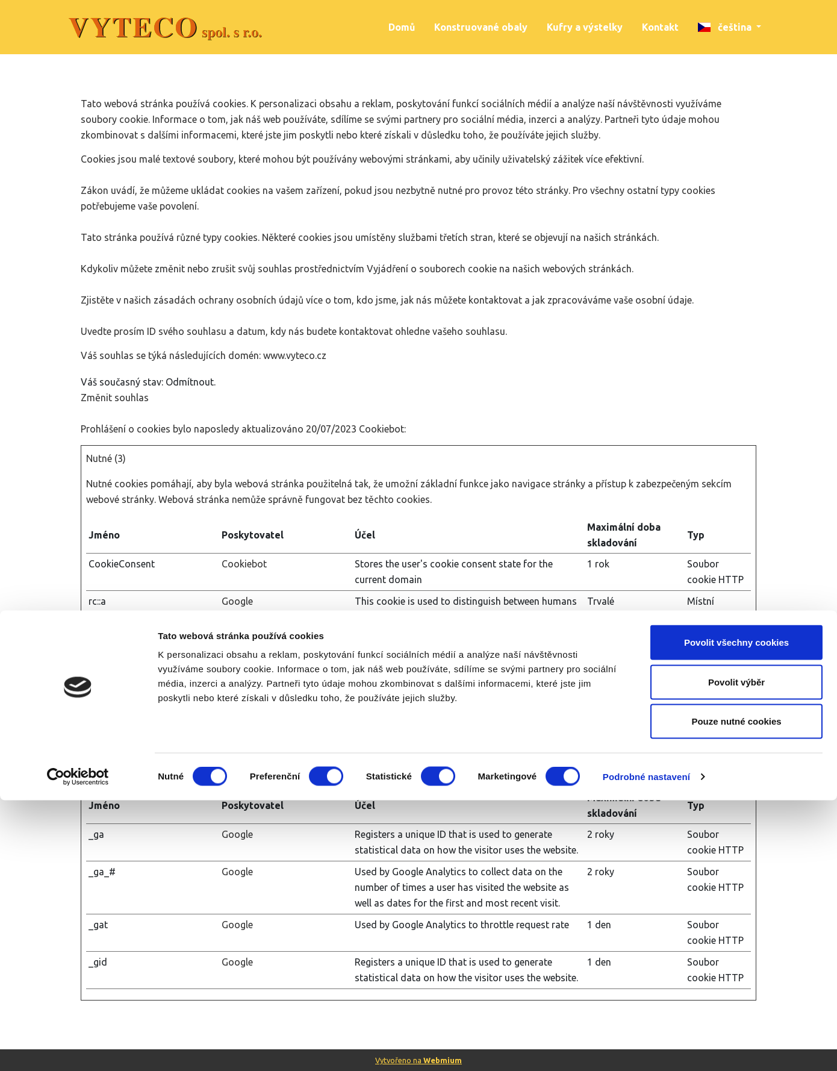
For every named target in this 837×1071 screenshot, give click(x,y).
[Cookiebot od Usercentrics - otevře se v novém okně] (78, 1047)
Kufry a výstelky (585, 27)
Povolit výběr (736, 953)
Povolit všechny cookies (736, 913)
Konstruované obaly (480, 27)
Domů (401, 27)
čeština (726, 27)
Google (237, 601)
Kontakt (660, 27)
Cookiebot (381, 428)
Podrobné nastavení (646, 1047)
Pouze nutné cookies (736, 992)
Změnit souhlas (115, 397)
